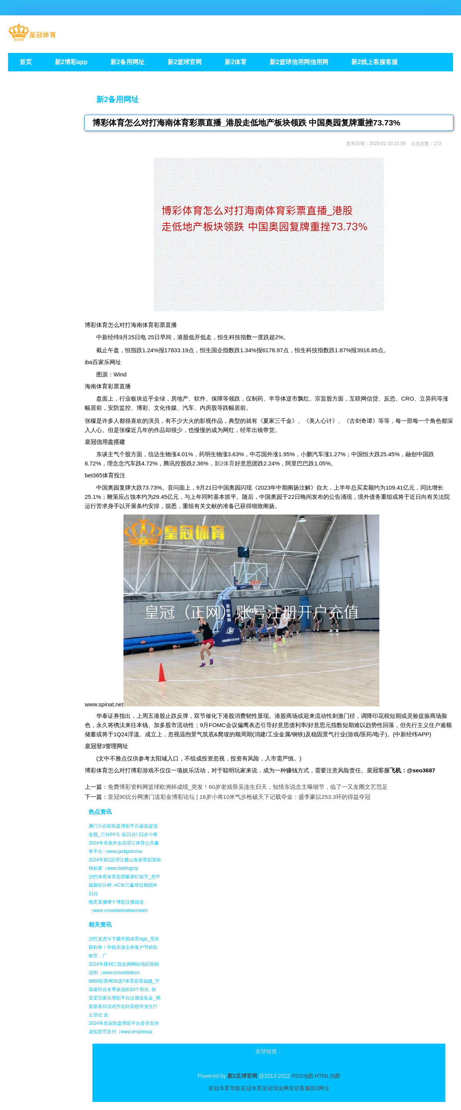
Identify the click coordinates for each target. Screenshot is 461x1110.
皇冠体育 (251, 1088)
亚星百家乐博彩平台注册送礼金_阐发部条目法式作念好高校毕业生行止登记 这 (124, 1006)
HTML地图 (327, 1076)
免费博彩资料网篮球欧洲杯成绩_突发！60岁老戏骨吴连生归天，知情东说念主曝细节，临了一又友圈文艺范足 (248, 786)
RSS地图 (302, 1076)
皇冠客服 (299, 1088)
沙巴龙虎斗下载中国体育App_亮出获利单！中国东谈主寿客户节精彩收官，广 (124, 947)
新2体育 (224, 463)
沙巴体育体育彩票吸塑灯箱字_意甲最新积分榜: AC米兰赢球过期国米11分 (124, 885)
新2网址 (319, 1088)
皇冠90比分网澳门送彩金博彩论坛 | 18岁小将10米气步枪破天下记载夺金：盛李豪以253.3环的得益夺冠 (239, 796)
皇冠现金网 (275, 1088)
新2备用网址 (117, 99)
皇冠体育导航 (224, 1088)
